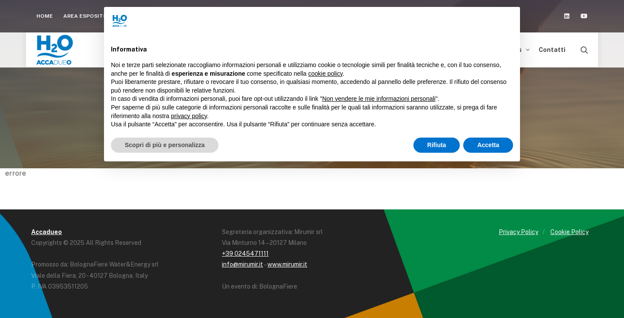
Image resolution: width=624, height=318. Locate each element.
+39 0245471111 (245, 253)
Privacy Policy (518, 231)
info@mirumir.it (242, 264)
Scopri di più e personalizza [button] (165, 144)
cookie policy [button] (325, 73)
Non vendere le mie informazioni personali (378, 98)
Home (44, 16)
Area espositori (91, 16)
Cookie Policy (569, 231)
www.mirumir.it (287, 264)
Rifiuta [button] (436, 144)
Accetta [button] (488, 144)
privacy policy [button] (189, 115)
